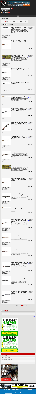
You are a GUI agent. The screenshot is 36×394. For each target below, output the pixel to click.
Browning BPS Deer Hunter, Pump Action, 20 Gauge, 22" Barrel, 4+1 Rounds (18, 220)
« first (10, 305)
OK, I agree (25, 389)
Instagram (7, 12)
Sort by (2, 24)
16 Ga (7, 21)
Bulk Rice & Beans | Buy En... (6, 357)
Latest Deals (3, 310)
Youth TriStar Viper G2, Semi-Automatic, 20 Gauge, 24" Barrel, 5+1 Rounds (19, 137)
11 (20, 305)
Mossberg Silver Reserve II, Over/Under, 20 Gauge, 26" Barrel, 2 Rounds (19, 249)
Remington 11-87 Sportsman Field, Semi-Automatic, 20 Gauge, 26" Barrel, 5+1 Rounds (19, 41)
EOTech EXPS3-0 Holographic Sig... (7, 355)
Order (9, 24)
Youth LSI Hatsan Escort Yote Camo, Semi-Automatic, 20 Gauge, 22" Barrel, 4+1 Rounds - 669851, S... (19, 235)
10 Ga (25, 21)
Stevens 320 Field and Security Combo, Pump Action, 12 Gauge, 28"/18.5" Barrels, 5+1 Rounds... (18, 278)
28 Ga (14, 21)
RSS (2, 12)
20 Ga (10, 21)
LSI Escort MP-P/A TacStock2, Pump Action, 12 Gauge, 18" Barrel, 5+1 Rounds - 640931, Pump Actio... (19, 109)
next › (31, 305)
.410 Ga (21, 21)
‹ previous (12, 305)
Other (17, 21)
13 (23, 305)
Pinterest (9, 12)
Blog (7, 310)
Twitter (5, 12)
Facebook (4, 12)
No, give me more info (8, 393)
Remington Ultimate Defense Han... (7, 359)
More (34, 316)
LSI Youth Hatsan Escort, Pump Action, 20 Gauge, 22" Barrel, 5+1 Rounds (18, 179)
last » (34, 305)
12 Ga (3, 21)
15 (26, 305)
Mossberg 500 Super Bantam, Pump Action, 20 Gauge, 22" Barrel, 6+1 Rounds (19, 292)
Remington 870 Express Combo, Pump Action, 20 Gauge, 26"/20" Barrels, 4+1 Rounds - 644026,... (19, 263)
